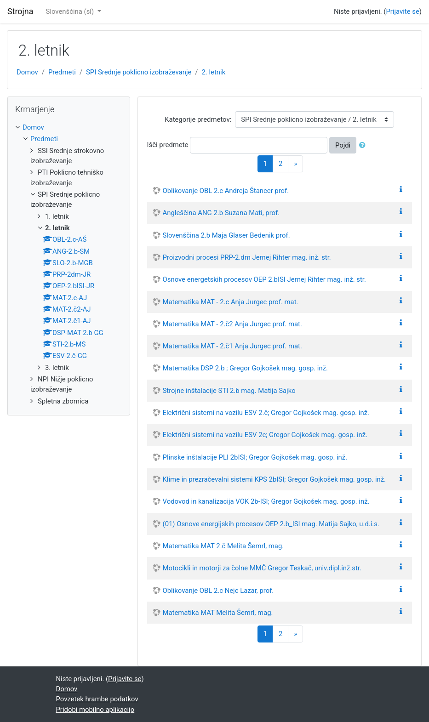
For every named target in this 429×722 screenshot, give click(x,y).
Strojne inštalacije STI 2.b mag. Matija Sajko (229, 391)
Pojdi (342, 145)
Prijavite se (402, 11)
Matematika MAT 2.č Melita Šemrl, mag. (223, 546)
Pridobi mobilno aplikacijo (95, 709)
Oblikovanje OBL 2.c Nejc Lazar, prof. (218, 590)
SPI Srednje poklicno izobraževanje (138, 72)
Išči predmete (168, 145)
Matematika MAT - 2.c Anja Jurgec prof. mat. (230, 302)
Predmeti (62, 72)
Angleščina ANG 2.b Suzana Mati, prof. (221, 213)
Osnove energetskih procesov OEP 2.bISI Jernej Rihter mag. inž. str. (264, 279)
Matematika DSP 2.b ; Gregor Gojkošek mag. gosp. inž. (245, 368)
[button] (364, 145)
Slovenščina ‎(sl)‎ (71, 11)
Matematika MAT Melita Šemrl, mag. (218, 612)
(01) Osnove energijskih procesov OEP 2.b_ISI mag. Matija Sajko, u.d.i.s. (271, 524)
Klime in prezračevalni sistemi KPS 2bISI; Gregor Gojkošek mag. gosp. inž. (274, 479)
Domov (27, 72)
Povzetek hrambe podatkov (97, 699)
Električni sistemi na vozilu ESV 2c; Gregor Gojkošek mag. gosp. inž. (265, 435)
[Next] (295, 163)
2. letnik (214, 72)
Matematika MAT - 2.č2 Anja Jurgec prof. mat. (232, 324)
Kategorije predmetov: (198, 119)
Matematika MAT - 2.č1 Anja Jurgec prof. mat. (232, 346)
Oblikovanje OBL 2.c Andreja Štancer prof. (226, 191)
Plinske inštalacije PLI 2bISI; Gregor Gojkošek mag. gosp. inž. (255, 457)
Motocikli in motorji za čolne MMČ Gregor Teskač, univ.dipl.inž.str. (262, 568)
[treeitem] (68, 127)
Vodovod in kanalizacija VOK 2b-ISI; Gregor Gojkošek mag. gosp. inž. (266, 501)
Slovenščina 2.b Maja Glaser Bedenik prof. (226, 235)
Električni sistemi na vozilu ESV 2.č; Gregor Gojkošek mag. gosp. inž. (266, 413)
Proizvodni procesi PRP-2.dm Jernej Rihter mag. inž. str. (247, 257)
